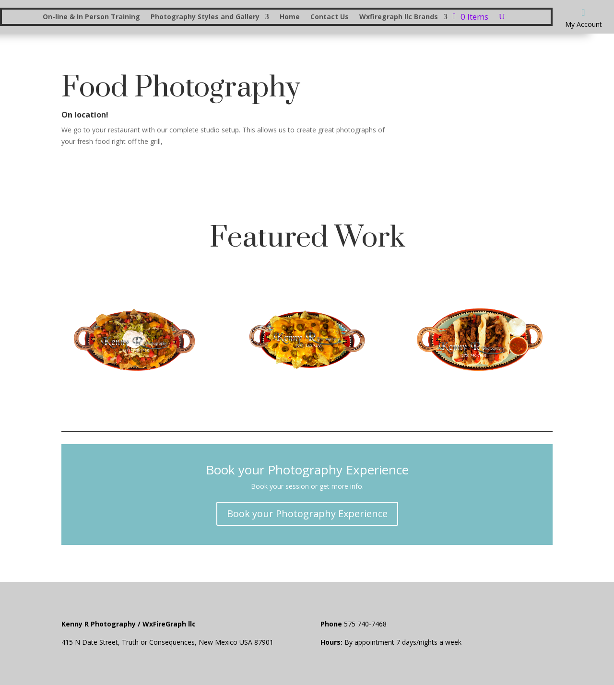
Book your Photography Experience (307, 513)
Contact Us (329, 17)
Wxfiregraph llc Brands (398, 17)
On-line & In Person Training (91, 17)
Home (290, 17)
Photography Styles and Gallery (205, 17)
